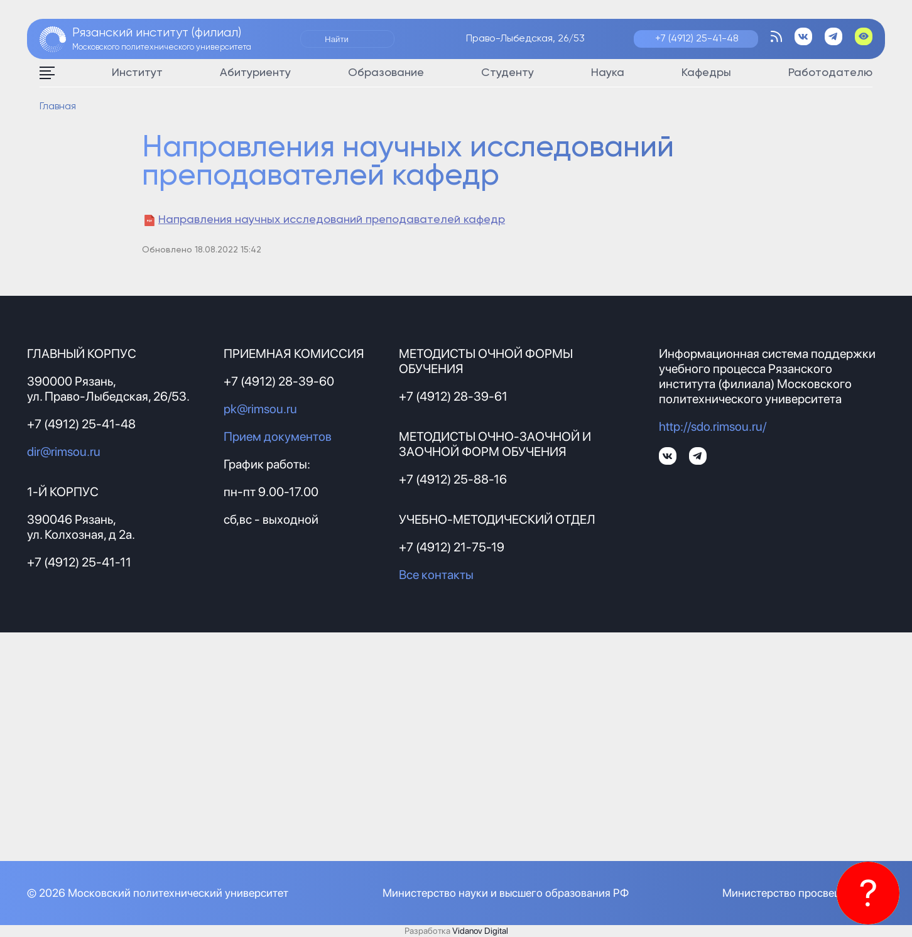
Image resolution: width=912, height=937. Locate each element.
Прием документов (278, 436)
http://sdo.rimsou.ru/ (712, 426)
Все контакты (436, 574)
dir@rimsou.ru (63, 451)
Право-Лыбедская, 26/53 (525, 39)
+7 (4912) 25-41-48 (697, 39)
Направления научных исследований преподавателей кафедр (331, 219)
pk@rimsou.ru (260, 408)
